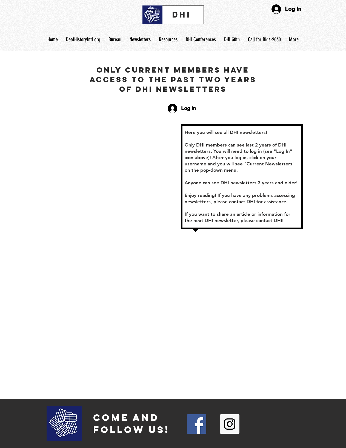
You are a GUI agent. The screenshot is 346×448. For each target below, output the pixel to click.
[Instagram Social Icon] (229, 424)
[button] (168, 39)
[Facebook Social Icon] (196, 424)
